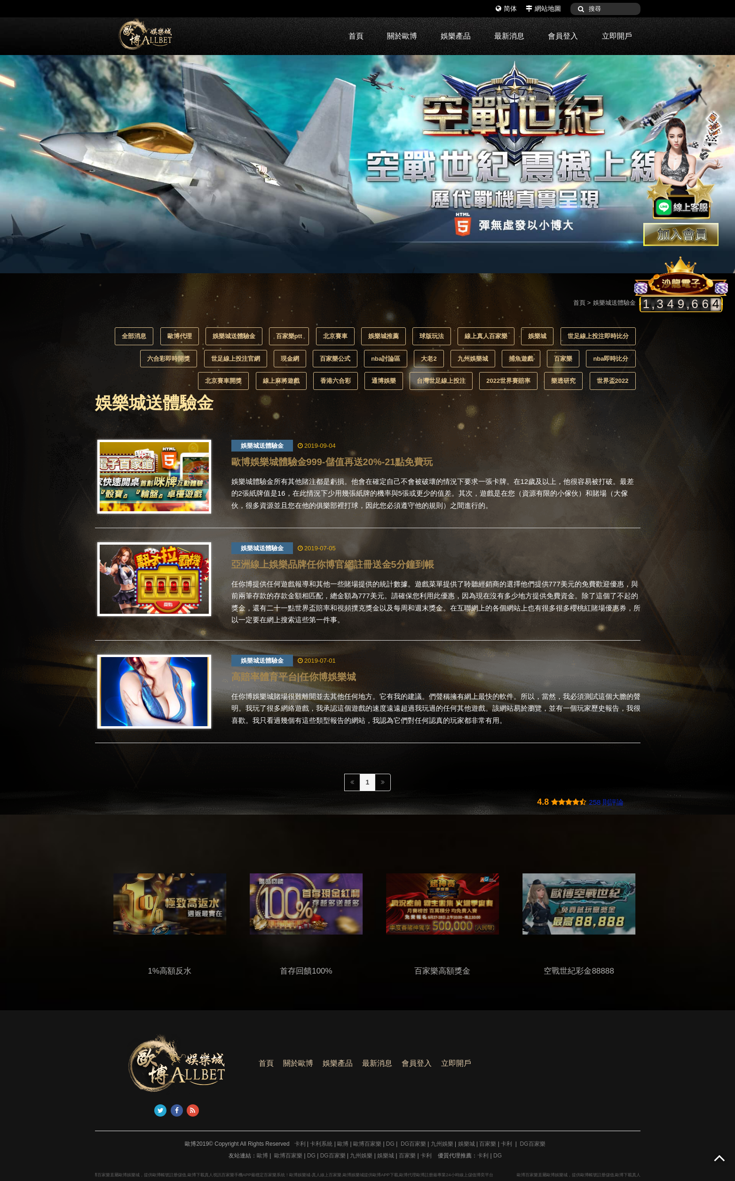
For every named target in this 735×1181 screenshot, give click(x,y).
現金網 (290, 358)
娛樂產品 (456, 36)
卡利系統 (321, 1144)
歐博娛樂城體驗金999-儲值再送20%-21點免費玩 (332, 462)
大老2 (428, 358)
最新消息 (509, 36)
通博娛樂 (383, 380)
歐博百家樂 (367, 1144)
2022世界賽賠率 (508, 380)
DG (390, 1144)
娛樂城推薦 (383, 336)
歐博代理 (179, 336)
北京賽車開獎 (223, 380)
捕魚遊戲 (521, 358)
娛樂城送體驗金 (234, 336)
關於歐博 (402, 36)
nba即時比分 (610, 358)
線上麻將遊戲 (281, 380)
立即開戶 (617, 36)
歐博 (342, 1144)
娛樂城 (537, 336)
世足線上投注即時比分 (598, 336)
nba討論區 (385, 358)
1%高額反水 (186, 971)
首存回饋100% (322, 971)
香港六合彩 (335, 380)
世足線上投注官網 (235, 358)
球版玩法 (431, 336)
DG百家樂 (413, 1144)
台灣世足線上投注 (441, 380)
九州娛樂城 (473, 358)
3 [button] (728, 66)
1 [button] (699, 66)
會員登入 (563, 36)
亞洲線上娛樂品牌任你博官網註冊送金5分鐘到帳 (332, 564)
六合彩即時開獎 (168, 358)
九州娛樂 (442, 1144)
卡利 (300, 1144)
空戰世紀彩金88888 (595, 971)
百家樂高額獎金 (459, 971)
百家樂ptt (289, 336)
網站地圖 (543, 8)
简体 (506, 8)
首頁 (356, 36)
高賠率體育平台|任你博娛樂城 (293, 677)
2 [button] (714, 66)
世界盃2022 (613, 380)
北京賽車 (335, 336)
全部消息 (134, 336)
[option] (367, 164)
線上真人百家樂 (486, 336)
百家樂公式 (335, 358)
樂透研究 (563, 380)
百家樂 (563, 358)
